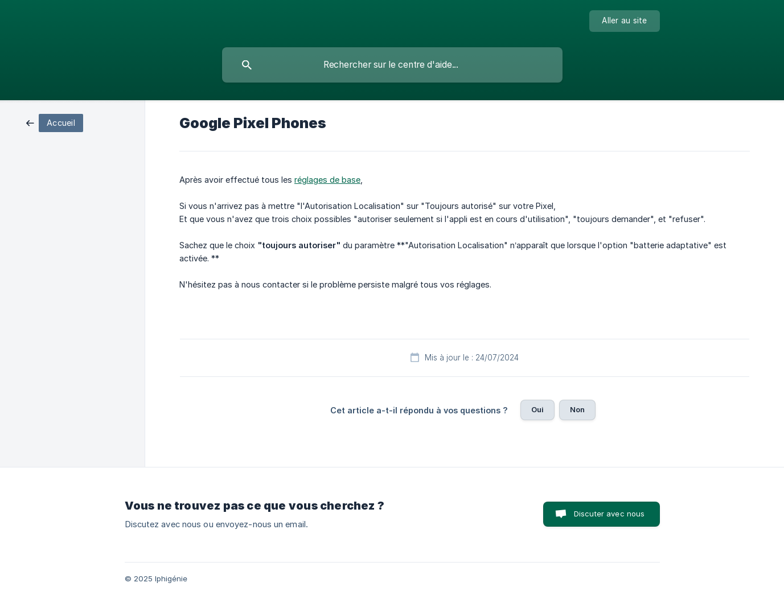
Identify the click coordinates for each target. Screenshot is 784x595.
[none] (624, 21)
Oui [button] (537, 409)
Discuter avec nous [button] (609, 513)
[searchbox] (392, 65)
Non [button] (577, 409)
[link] (54, 122)
